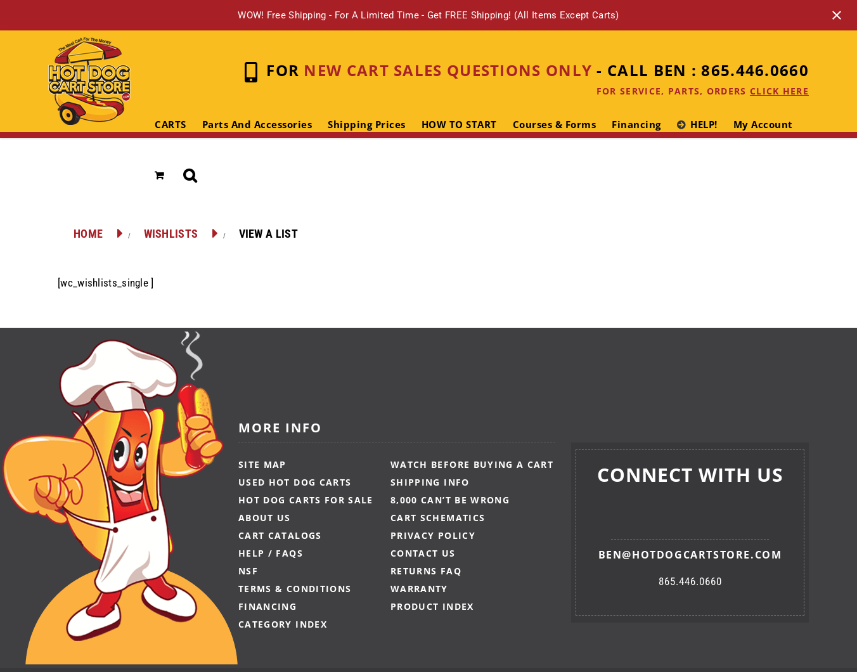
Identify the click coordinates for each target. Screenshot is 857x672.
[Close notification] (836, 15)
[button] (190, 175)
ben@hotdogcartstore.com (690, 555)
